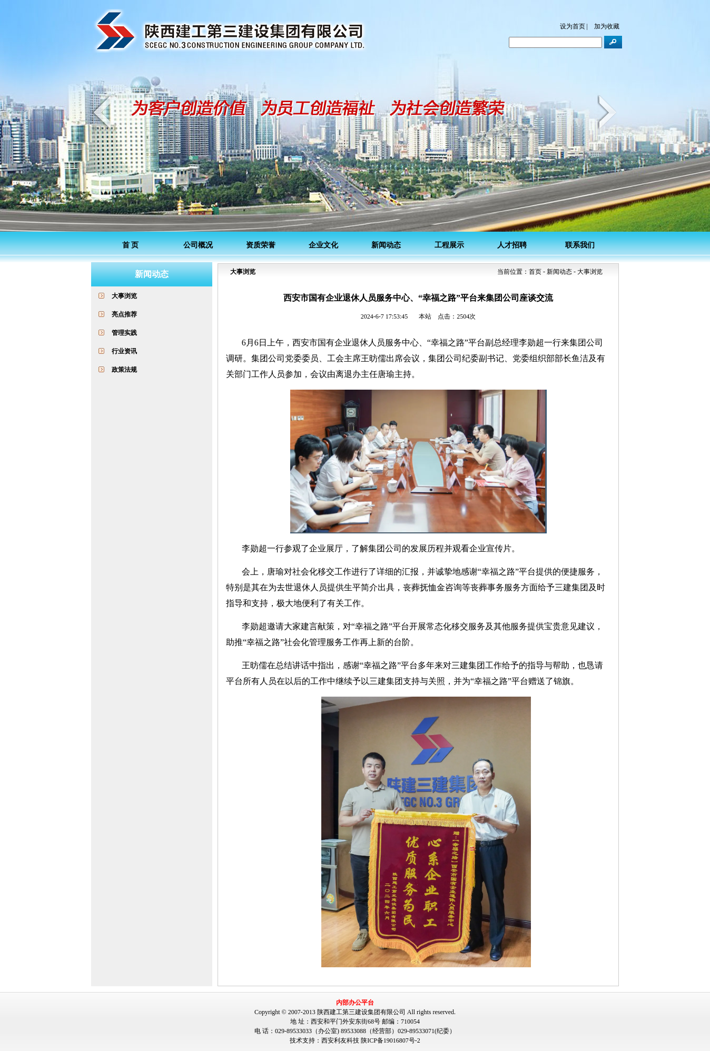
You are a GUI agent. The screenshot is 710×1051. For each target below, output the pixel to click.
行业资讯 (124, 351)
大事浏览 (124, 296)
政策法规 (124, 369)
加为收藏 (606, 26)
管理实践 (124, 332)
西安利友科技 (340, 1040)
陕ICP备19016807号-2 (390, 1040)
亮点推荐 (124, 314)
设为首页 (572, 26)
